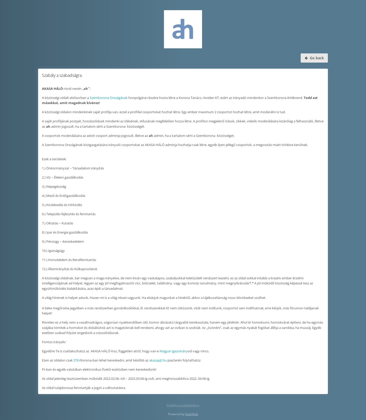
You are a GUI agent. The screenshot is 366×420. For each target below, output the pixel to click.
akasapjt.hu (158, 360)
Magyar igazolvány (174, 351)
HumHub (191, 414)
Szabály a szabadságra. (183, 405)
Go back (314, 57)
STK (76, 360)
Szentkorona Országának (109, 97)
